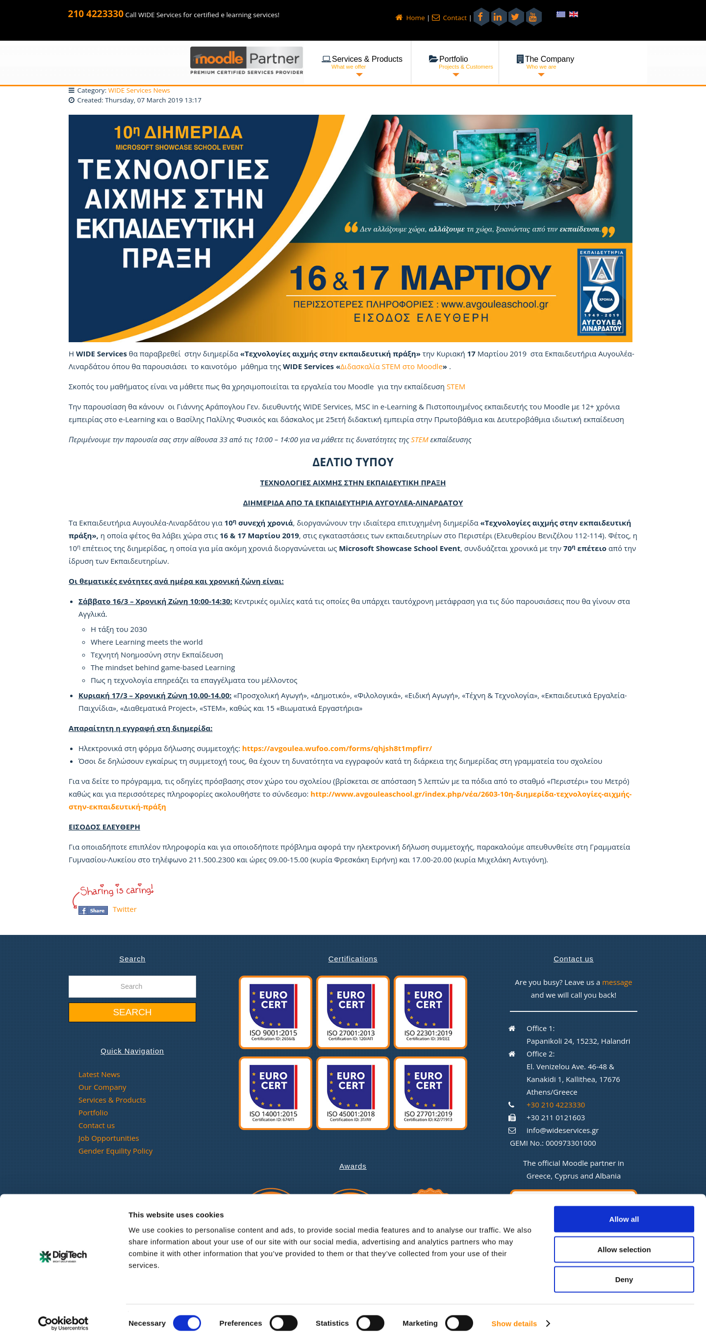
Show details (514, 1313)
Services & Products (112, 1100)
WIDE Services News (139, 90)
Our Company (102, 1087)
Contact (449, 17)
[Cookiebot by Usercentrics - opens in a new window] (63, 1314)
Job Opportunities (108, 1138)
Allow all (624, 1209)
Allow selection (624, 1239)
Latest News (99, 1074)
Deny (624, 1269)
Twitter (125, 909)
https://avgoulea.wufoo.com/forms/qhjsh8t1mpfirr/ (337, 748)
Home (410, 17)
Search (132, 1012)
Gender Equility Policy (115, 1151)
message (617, 982)
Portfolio (93, 1112)
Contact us (96, 1125)
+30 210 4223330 (556, 1104)
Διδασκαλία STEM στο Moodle (391, 366)
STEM (456, 386)
